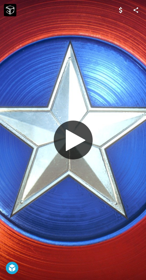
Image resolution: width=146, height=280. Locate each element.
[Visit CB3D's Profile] (10, 10)
